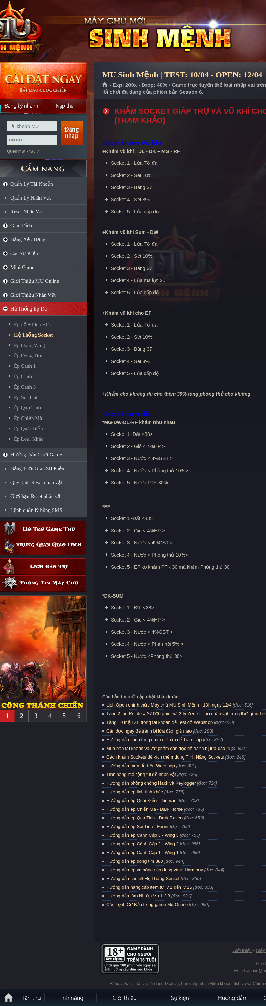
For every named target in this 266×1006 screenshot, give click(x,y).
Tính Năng (71, 997)
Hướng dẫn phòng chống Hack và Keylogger (151, 783)
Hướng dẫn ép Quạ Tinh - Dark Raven (144, 817)
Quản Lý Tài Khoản (31, 184)
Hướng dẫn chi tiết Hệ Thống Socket (142, 878)
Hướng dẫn (232, 997)
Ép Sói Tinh (26, 397)
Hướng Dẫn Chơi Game (36, 454)
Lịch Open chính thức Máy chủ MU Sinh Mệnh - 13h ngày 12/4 (169, 705)
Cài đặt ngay (43, 80)
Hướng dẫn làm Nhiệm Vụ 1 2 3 (138, 895)
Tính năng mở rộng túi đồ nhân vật (141, 774)
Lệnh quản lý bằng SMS (36, 510)
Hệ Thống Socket (33, 335)
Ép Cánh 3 (25, 387)
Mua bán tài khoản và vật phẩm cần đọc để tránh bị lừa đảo (165, 748)
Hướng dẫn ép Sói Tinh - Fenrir (137, 826)
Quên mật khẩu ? (23, 151)
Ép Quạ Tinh (27, 408)
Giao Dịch (21, 225)
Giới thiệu (241, 950)
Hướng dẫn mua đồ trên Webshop (140, 765)
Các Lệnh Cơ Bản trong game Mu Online (147, 904)
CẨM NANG (43, 165)
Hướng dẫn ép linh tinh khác (134, 791)
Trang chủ (105, 85)
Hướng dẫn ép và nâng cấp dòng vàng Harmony (154, 869)
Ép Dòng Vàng (29, 345)
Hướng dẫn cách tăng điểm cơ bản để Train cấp (154, 739)
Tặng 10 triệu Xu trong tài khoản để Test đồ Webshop (159, 722)
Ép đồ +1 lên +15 (32, 324)
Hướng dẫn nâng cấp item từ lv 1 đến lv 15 (149, 887)
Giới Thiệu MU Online (34, 281)
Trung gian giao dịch (43, 546)
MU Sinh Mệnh (50, 31)
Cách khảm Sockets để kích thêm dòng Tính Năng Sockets (165, 757)
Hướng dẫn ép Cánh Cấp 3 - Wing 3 (142, 835)
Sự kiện (180, 997)
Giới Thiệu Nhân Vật (33, 295)
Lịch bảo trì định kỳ (43, 566)
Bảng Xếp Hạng (27, 239)
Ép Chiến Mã (28, 418)
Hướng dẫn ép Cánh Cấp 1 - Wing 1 (142, 852)
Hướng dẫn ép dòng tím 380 (134, 861)
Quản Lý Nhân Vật (30, 198)
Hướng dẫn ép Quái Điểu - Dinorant (142, 800)
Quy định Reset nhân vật (36, 482)
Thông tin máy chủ (43, 583)
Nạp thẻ (65, 106)
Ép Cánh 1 (25, 366)
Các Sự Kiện (24, 253)
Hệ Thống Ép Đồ (28, 309)
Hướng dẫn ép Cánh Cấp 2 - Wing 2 (142, 843)
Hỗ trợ (43, 529)
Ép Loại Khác (28, 439)
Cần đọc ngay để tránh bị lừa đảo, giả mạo (149, 731)
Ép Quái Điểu (28, 428)
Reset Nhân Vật (27, 211)
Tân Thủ (31, 997)
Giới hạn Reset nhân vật (36, 496)
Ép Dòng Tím (28, 355)
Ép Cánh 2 (25, 376)
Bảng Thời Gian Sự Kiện (37, 468)
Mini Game (22, 267)
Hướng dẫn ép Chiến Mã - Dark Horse (144, 809)
